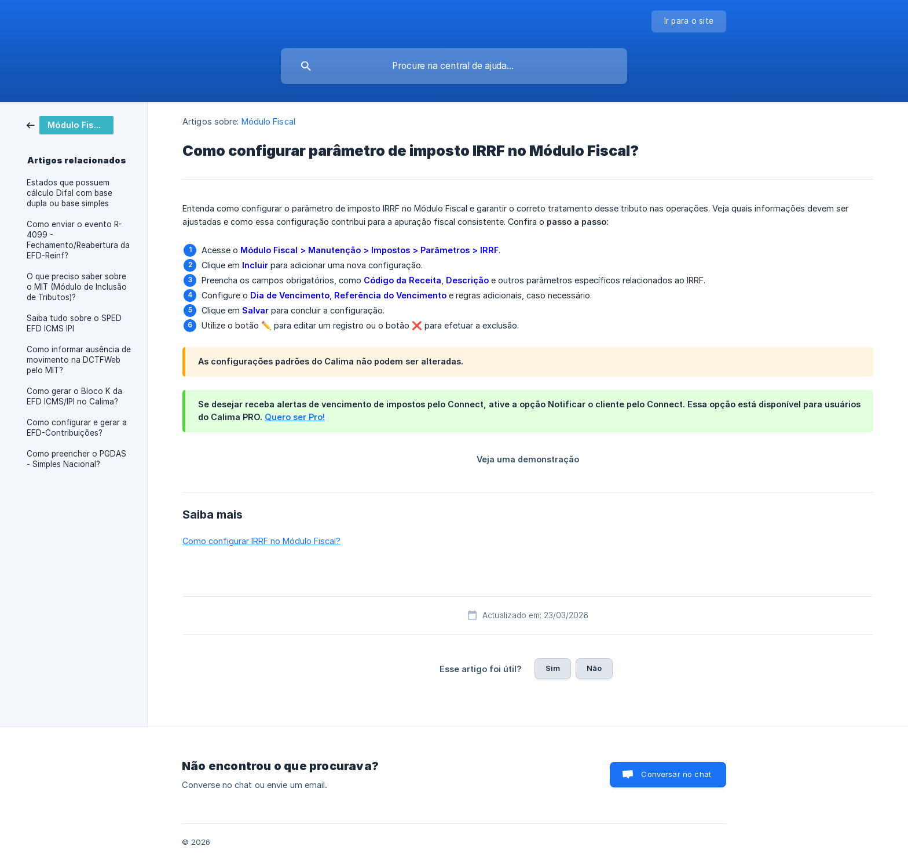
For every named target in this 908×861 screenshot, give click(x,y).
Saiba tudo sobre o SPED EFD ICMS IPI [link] (74, 323)
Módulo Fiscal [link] (268, 121)
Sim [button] (552, 668)
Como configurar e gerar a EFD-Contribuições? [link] (77, 427)
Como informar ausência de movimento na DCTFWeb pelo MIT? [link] (79, 360)
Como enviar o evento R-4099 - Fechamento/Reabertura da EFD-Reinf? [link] (78, 240)
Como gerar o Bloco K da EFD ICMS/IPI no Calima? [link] (74, 396)
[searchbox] (454, 66)
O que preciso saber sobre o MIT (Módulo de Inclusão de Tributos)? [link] (77, 287)
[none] (689, 21)
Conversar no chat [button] (676, 774)
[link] (70, 124)
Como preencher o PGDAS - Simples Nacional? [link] (76, 459)
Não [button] (594, 668)
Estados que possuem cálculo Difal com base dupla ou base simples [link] (69, 193)
